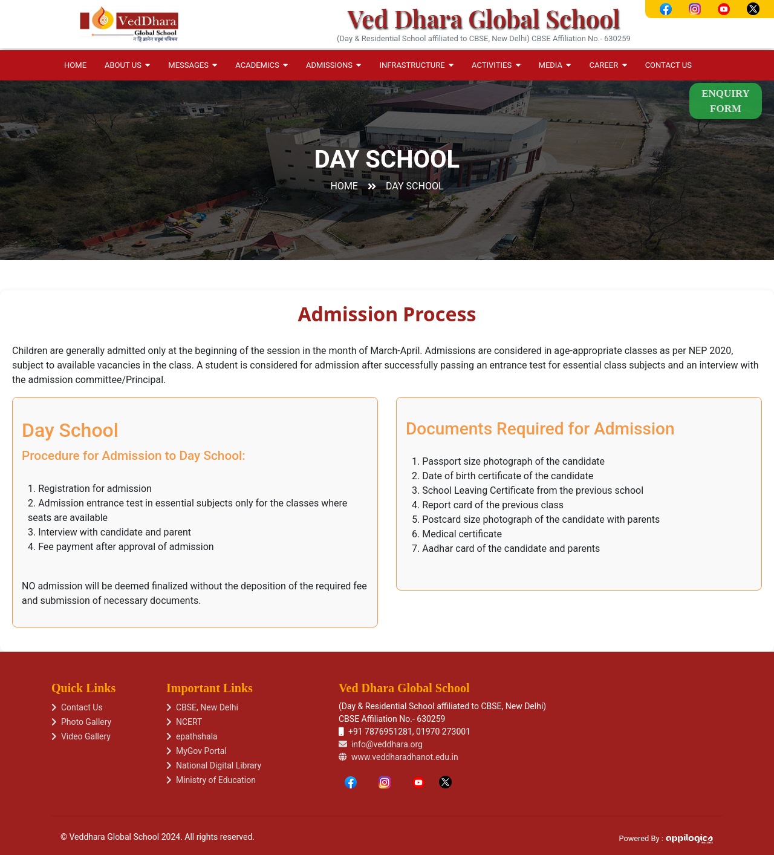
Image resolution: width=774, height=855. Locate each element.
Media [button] (555, 65)
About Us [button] (127, 65)
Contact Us (668, 65)
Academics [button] (261, 65)
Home (75, 65)
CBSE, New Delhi (202, 707)
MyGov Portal (196, 751)
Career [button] (607, 65)
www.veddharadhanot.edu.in (398, 757)
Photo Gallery (81, 722)
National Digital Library (213, 765)
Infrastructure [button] (416, 65)
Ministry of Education (211, 780)
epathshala (192, 736)
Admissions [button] (333, 65)
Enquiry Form (725, 101)
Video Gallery (81, 736)
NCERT (184, 722)
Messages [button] (192, 65)
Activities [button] (496, 65)
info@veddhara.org (381, 744)
